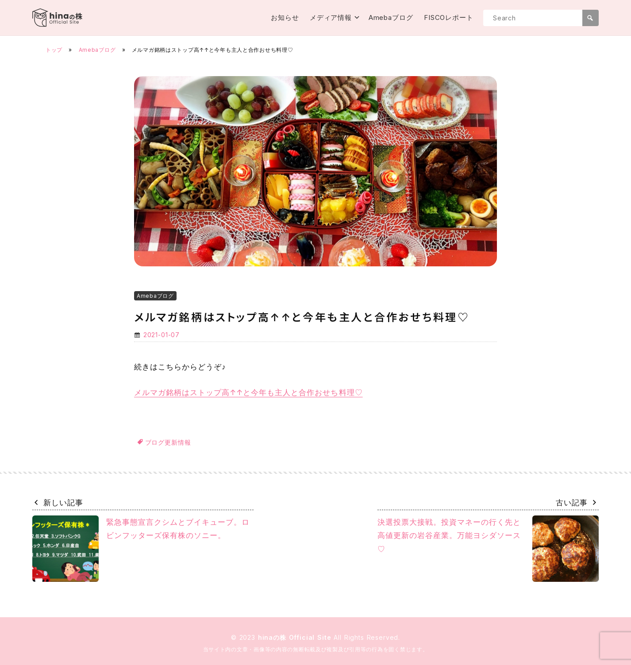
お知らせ (285, 17)
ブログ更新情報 (168, 442)
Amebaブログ (391, 17)
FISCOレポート (448, 17)
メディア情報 (331, 17)
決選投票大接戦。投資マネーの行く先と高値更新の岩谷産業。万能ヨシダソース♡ (488, 548)
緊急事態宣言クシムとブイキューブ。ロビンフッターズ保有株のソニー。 (141, 548)
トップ (54, 49)
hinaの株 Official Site (296, 637)
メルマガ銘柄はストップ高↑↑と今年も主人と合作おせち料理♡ (248, 392)
